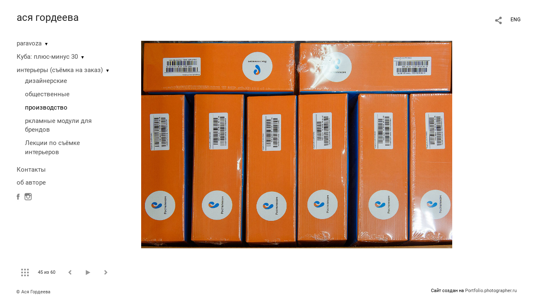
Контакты (31, 169)
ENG (516, 19)
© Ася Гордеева (33, 292)
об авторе (31, 182)
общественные (47, 94)
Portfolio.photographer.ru (491, 290)
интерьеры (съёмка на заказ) (60, 70)
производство (46, 107)
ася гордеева (48, 17)
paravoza (29, 43)
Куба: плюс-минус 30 (47, 56)
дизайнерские (46, 81)
